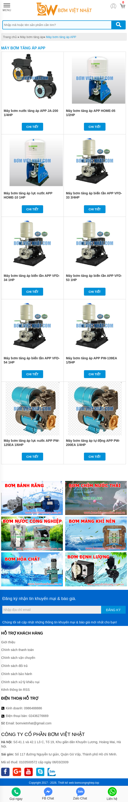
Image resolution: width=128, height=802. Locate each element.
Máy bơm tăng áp (31, 37)
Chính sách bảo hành (16, 674)
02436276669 (38, 716)
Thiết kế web (66, 782)
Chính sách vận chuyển (18, 658)
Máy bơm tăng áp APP (61, 37)
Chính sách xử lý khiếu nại (20, 682)
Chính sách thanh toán (17, 650)
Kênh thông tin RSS (15, 689)
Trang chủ (10, 37)
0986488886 (33, 708)
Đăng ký (113, 610)
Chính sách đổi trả (14, 666)
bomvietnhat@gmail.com (33, 723)
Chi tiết (32, 127)
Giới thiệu (8, 642)
